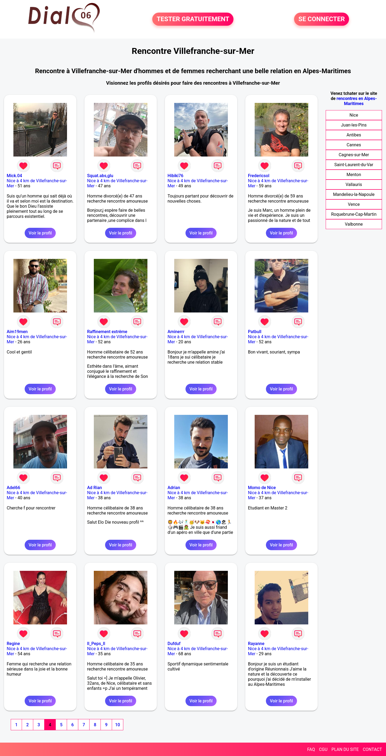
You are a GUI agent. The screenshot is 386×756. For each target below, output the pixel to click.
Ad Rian (94, 487)
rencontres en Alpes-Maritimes (357, 101)
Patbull (254, 331)
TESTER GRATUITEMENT (193, 19)
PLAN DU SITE (345, 749)
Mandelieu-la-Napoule (353, 194)
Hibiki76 (175, 175)
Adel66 (13, 487)
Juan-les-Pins (354, 125)
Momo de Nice (262, 487)
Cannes (354, 144)
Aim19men (17, 331)
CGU (323, 749)
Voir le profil (40, 233)
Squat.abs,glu (100, 175)
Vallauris (354, 184)
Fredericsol (258, 175)
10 (117, 724)
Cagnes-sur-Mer (354, 154)
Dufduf (174, 643)
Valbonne (354, 224)
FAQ (311, 749)
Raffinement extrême (107, 331)
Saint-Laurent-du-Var (353, 164)
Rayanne (256, 643)
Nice (354, 115)
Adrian (174, 487)
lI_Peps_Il (96, 643)
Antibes (354, 134)
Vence (354, 204)
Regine (13, 643)
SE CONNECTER (321, 19)
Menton (354, 174)
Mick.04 (14, 175)
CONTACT (372, 749)
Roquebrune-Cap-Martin (353, 214)
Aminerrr (176, 331)
